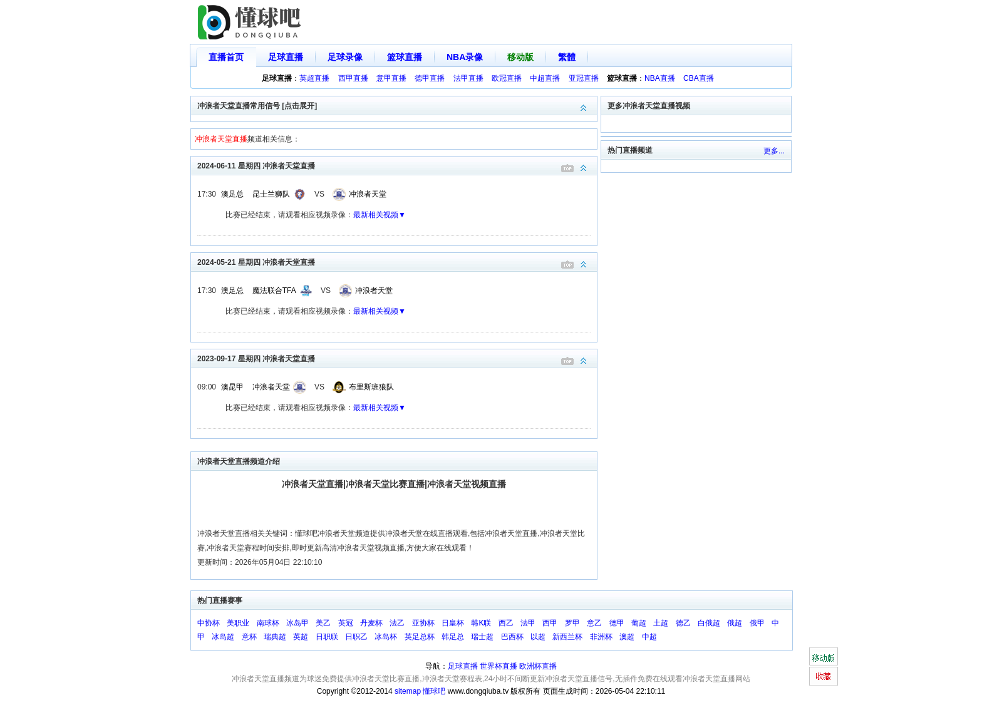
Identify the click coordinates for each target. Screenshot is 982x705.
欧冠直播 (507, 78)
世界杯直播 (498, 666)
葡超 (638, 623)
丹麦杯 (371, 623)
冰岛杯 (386, 636)
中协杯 (208, 623)
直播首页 (226, 57)
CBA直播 (698, 78)
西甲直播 (353, 78)
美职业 (238, 623)
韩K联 (481, 623)
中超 (649, 636)
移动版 (520, 57)
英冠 (345, 623)
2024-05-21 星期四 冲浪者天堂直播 (397, 261)
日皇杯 (453, 623)
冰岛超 (223, 636)
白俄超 (709, 623)
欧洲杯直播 (538, 666)
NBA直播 (659, 78)
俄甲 (757, 623)
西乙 (506, 623)
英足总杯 (420, 636)
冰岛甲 (297, 623)
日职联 (327, 636)
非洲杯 (601, 636)
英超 (300, 636)
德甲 (616, 623)
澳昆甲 (232, 387)
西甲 (549, 623)
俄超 (734, 623)
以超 (537, 636)
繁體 (567, 57)
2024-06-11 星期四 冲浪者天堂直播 (397, 165)
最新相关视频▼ (379, 214)
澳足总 (232, 194)
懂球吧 (434, 691)
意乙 (594, 623)
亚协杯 (423, 623)
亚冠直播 (584, 78)
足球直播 (285, 57)
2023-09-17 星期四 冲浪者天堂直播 (397, 357)
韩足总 (453, 636)
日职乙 (356, 636)
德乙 (683, 623)
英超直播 (314, 78)
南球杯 (268, 623)
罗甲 (572, 623)
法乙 (397, 623)
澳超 (626, 636)
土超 (660, 623)
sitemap (408, 691)
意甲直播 (391, 78)
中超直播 (545, 78)
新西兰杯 (567, 636)
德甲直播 (430, 78)
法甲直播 (468, 78)
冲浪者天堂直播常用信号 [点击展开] (397, 104)
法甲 (527, 623)
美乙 (323, 623)
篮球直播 (404, 57)
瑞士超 (482, 636)
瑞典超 (275, 636)
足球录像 (345, 57)
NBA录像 (465, 57)
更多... (774, 151)
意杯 (249, 636)
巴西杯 (512, 636)
